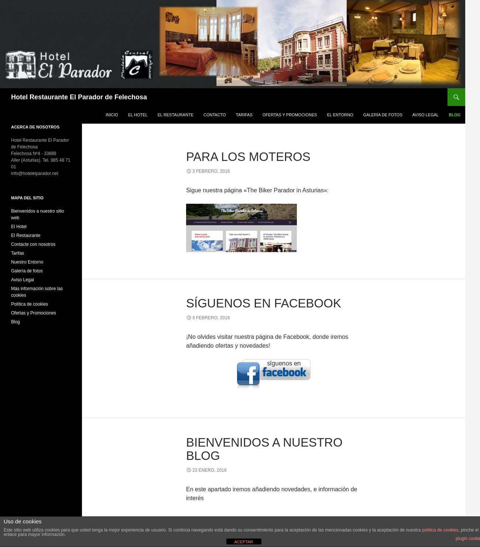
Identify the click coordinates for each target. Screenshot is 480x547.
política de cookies (440, 530)
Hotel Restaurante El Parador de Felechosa (79, 97)
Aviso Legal (425, 115)
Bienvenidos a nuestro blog (264, 449)
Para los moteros (248, 157)
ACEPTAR (243, 542)
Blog (454, 115)
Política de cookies (29, 304)
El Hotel (138, 115)
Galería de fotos (382, 115)
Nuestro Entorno (27, 262)
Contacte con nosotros (33, 244)
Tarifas (244, 115)
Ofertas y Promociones (290, 115)
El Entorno (340, 115)
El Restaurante (175, 115)
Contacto (214, 115)
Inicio (112, 115)
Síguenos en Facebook (263, 303)
